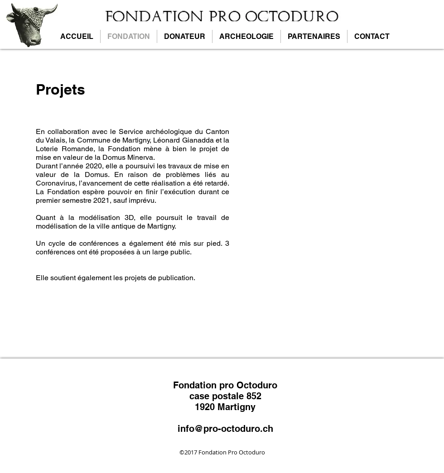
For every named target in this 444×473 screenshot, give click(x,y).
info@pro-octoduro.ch (225, 428)
